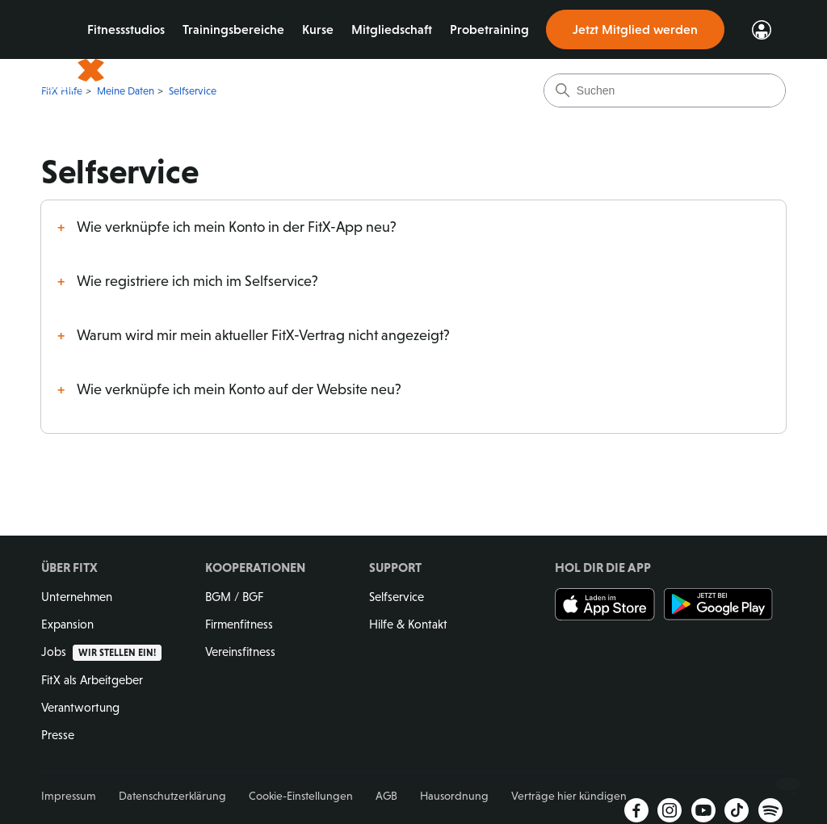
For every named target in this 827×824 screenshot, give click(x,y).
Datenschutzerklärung (172, 795)
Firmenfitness (239, 624)
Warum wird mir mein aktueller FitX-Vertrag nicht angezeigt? (263, 335)
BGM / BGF (234, 596)
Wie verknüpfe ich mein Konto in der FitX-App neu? (237, 227)
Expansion (67, 624)
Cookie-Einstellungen (301, 795)
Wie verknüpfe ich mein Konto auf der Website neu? (239, 389)
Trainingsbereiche (241, 29)
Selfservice (396, 596)
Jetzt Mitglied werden (635, 29)
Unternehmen (76, 596)
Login (761, 30)
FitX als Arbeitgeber (92, 680)
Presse (57, 735)
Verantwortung (80, 707)
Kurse (326, 29)
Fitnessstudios (134, 29)
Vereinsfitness (240, 651)
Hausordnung (454, 795)
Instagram (669, 810)
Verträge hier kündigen (569, 795)
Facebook (636, 810)
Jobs (101, 651)
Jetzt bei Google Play (718, 604)
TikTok (736, 810)
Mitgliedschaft (399, 29)
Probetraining (497, 29)
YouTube (703, 810)
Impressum (68, 795)
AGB (386, 795)
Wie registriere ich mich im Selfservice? (197, 281)
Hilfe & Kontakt (408, 624)
